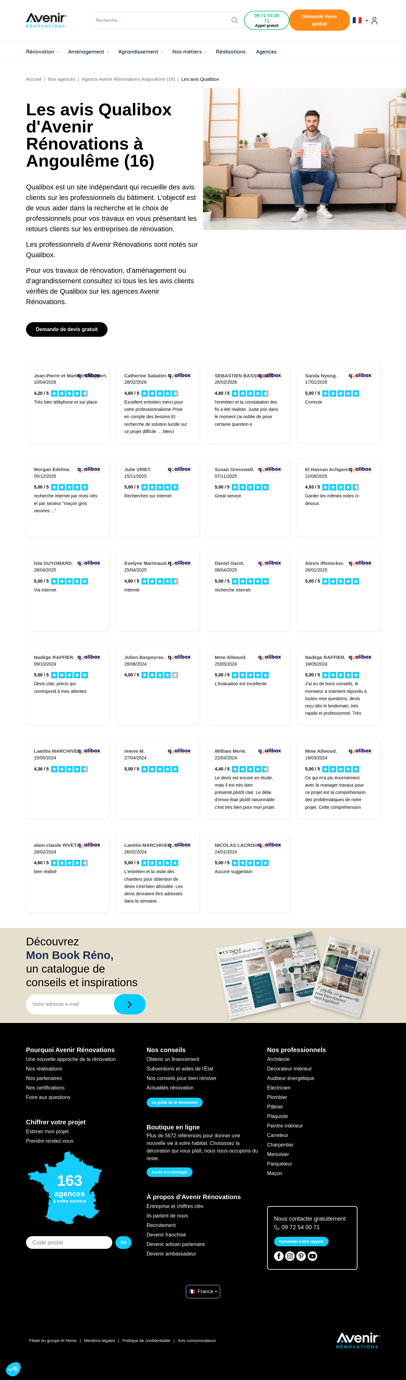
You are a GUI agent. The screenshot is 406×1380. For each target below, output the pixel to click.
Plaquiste (277, 1116)
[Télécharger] (130, 1004)
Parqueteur (279, 1163)
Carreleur (277, 1135)
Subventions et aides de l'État (180, 1068)
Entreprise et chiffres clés (175, 1206)
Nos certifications (45, 1087)
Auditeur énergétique (290, 1078)
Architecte (278, 1059)
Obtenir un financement (173, 1059)
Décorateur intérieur (289, 1068)
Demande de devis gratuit (67, 329)
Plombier (277, 1097)
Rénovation (42, 51)
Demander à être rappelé (301, 1241)
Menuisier (278, 1154)
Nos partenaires (44, 1078)
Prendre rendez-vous (49, 1141)
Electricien (279, 1087)
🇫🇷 (360, 20)
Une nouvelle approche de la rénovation (71, 1059)
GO (124, 1242)
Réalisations (231, 51)
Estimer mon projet (47, 1131)
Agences (266, 51)
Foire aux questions (48, 1097)
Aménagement (88, 51)
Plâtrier (275, 1106)
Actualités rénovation (170, 1087)
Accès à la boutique (169, 1172)
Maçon (274, 1173)
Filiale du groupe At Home (53, 1340)
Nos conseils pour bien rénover (182, 1078)
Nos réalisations (44, 1068)
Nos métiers (189, 51)
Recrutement (161, 1225)
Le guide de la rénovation (175, 1102)
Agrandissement (140, 51)
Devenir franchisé (166, 1234)
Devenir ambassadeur (171, 1253)
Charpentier (280, 1144)
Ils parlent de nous (167, 1215)
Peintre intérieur (285, 1125)
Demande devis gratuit (319, 20)
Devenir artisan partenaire (176, 1244)
